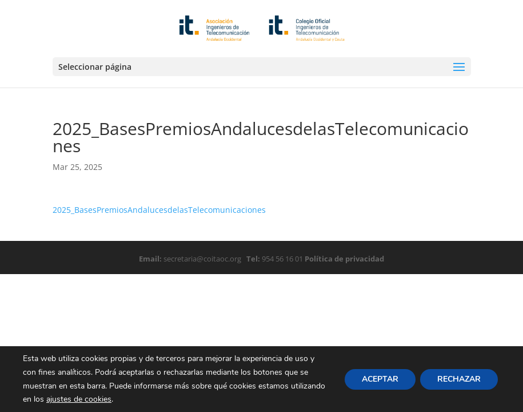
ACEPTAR (380, 378)
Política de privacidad (343, 258)
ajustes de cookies (78, 399)
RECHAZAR (459, 378)
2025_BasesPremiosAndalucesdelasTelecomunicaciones (159, 209)
